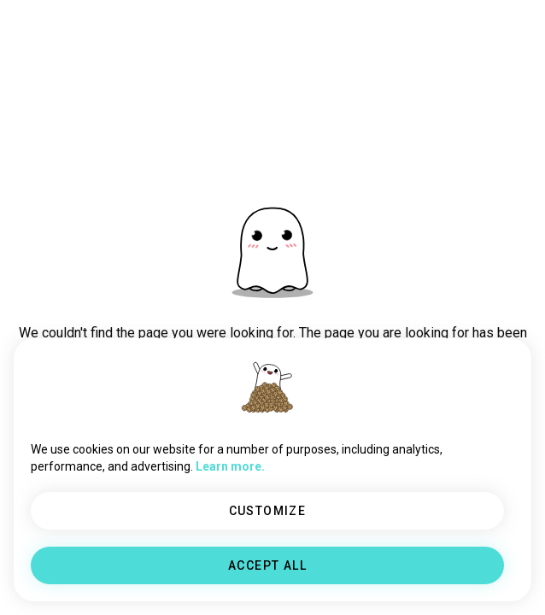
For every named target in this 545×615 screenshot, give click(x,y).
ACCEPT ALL (267, 565)
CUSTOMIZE (268, 511)
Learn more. (230, 466)
